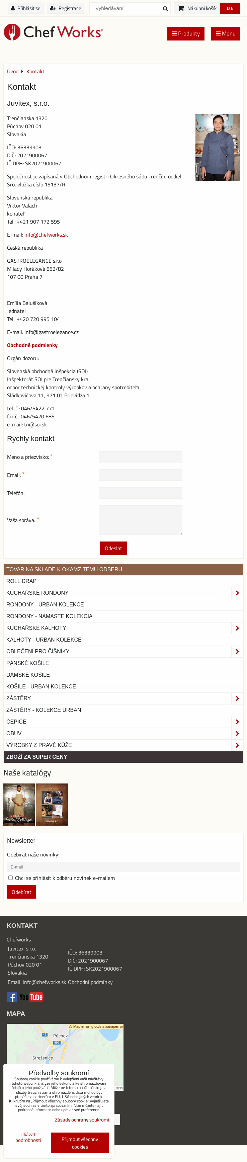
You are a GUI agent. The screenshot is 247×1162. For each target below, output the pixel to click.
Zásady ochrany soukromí (82, 1120)
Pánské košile (27, 663)
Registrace (65, 8)
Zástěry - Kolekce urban (43, 710)
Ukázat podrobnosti (28, 1137)
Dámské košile (28, 675)
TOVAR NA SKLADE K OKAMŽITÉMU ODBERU (64, 569)
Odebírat (21, 892)
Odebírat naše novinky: (33, 854)
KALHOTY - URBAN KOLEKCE (44, 640)
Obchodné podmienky (32, 345)
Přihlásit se (25, 8)
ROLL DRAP (21, 581)
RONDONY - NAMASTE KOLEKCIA (49, 616)
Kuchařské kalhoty (124, 628)
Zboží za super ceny (36, 757)
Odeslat (113, 548)
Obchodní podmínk (89, 982)
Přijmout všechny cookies (80, 1143)
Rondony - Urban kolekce (45, 604)
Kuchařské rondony (124, 593)
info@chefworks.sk (46, 235)
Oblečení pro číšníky (124, 651)
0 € (230, 8)
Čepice (124, 722)
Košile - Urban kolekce (41, 686)
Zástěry (124, 698)
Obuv (124, 733)
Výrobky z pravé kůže (124, 745)
